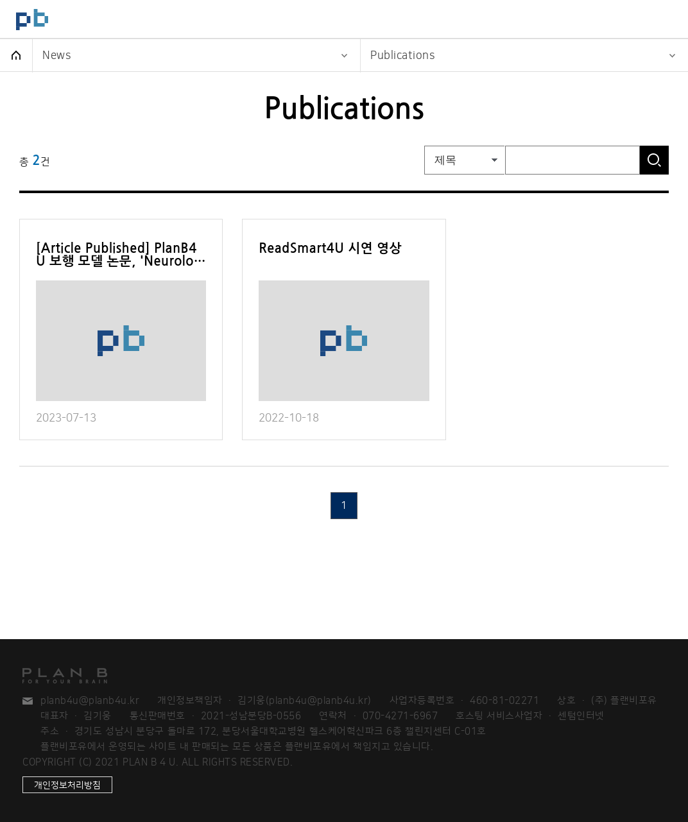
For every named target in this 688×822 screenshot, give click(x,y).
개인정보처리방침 (67, 785)
